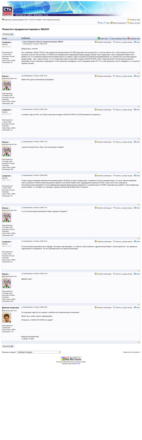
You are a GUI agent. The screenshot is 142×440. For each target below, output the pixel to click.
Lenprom (7, 42)
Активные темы (135, 19)
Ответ (138, 42)
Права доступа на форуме (131, 352)
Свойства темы (133, 38)
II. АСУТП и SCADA (34, 19)
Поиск (106, 23)
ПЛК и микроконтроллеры (51, 19)
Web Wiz (77, 363)
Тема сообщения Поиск (118, 38)
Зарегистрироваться (120, 23)
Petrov (6, 76)
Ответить (7, 34)
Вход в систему (135, 23)
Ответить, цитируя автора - (124, 42)
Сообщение (25, 38)
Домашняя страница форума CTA (16, 19)
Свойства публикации (103, 42)
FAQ (101, 23)
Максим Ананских (10, 308)
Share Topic (103, 38)
